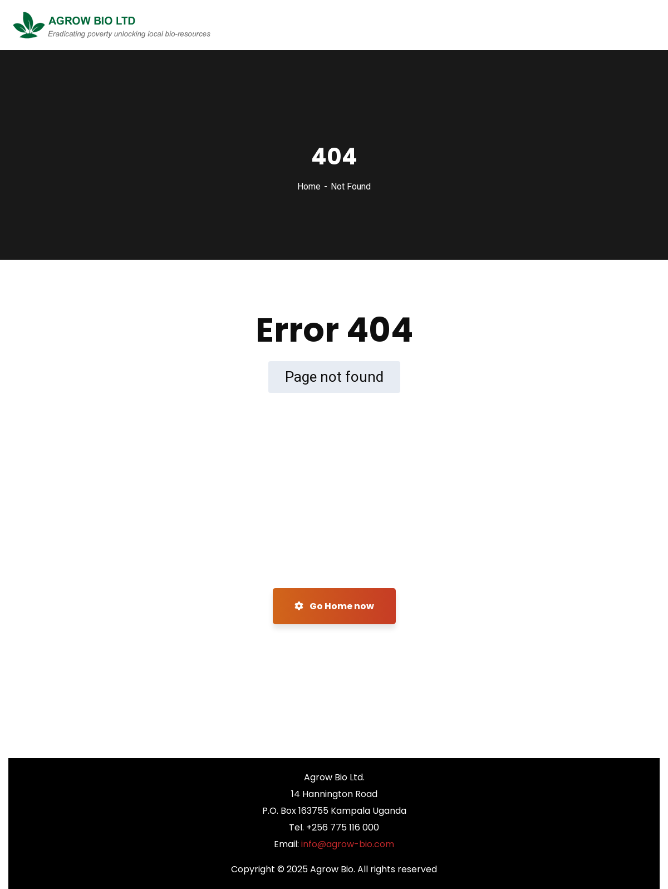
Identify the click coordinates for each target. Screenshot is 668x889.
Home (309, 186)
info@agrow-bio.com (347, 844)
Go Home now (334, 606)
